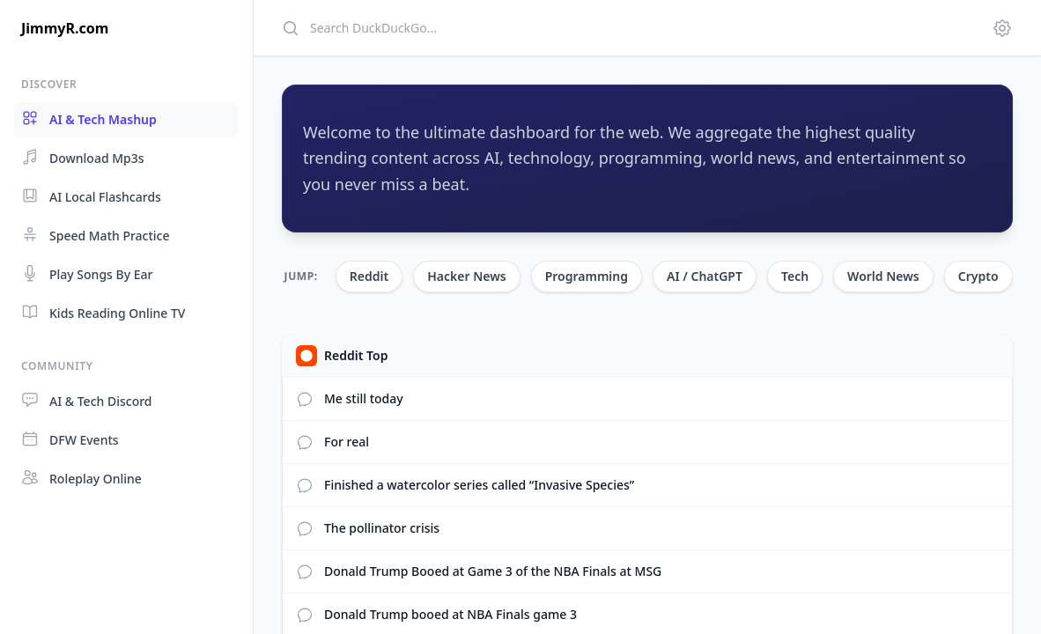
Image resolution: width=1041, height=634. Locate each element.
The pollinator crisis (381, 528)
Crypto (978, 276)
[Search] (626, 27)
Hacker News (466, 276)
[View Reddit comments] (305, 399)
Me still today (363, 398)
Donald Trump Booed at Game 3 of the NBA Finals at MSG (492, 571)
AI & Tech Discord (86, 400)
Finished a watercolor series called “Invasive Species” (479, 484)
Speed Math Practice (95, 234)
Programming (586, 276)
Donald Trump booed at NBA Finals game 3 (450, 614)
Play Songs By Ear (86, 273)
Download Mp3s (82, 157)
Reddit (369, 276)
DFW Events (70, 439)
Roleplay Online (81, 477)
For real (346, 441)
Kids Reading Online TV (103, 312)
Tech (794, 276)
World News (883, 276)
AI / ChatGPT (704, 276)
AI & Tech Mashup (89, 118)
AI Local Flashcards (91, 196)
